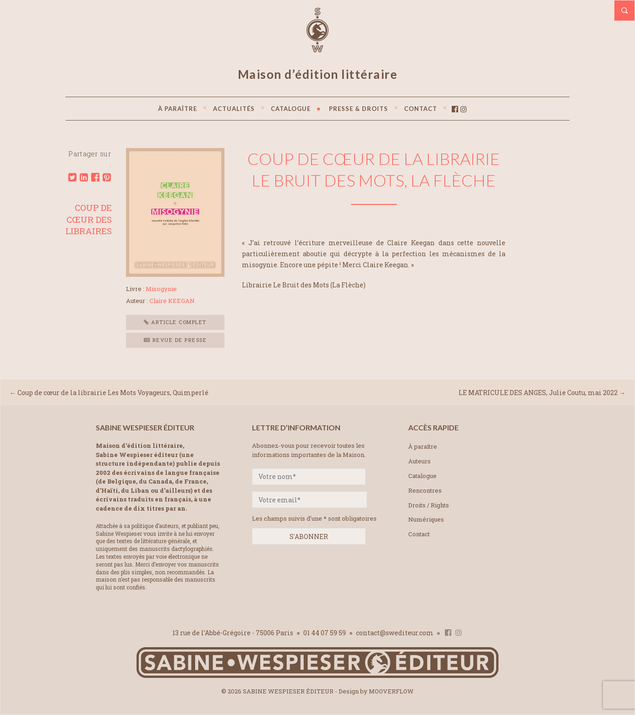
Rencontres (425, 490)
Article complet (175, 322)
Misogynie (161, 289)
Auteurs (419, 461)
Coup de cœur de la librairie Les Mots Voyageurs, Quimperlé (112, 392)
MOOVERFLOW (391, 691)
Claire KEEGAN (172, 301)
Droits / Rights (428, 505)
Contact (419, 534)
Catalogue (422, 476)
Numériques (426, 519)
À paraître (422, 446)
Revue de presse (175, 339)
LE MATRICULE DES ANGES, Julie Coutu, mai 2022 (538, 392)
